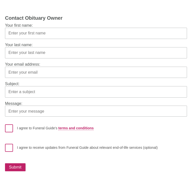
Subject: (12, 84)
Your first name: (19, 25)
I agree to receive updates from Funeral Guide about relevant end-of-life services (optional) (81, 148)
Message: (13, 103)
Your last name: (19, 45)
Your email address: (22, 64)
